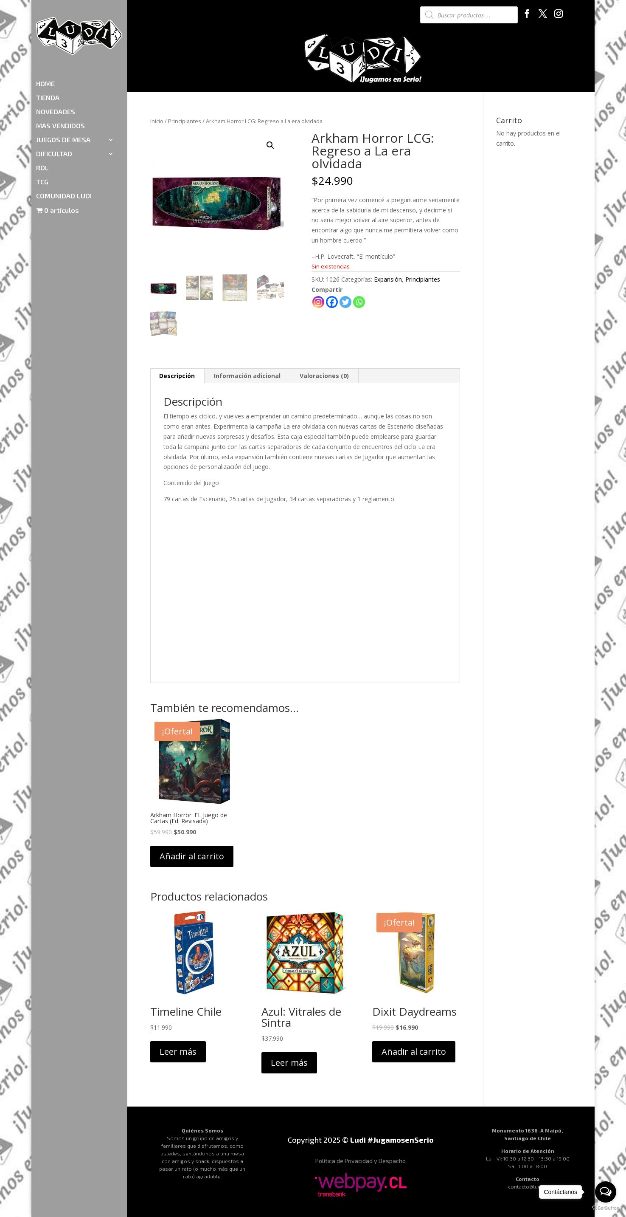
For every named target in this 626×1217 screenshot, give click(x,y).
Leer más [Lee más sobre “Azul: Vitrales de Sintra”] (289, 1062)
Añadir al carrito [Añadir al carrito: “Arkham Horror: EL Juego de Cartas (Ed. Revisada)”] (192, 856)
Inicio (156, 121)
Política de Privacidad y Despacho (360, 1160)
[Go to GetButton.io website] (605, 1208)
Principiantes (184, 121)
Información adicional (247, 376)
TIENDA (47, 48)
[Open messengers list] (605, 1192)
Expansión (388, 279)
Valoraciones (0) (324, 376)
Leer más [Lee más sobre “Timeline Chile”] (178, 1051)
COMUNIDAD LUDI (64, 146)
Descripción (177, 376)
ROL (42, 118)
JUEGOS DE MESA (63, 90)
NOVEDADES (55, 62)
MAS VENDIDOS (60, 76)
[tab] (177, 376)
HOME (45, 34)
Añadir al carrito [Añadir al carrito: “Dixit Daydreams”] (414, 1051)
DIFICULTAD (54, 104)
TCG (42, 132)
